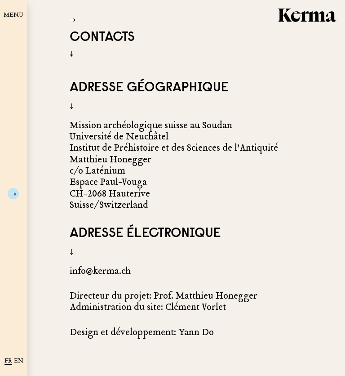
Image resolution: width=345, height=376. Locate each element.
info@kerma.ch (100, 271)
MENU (13, 14)
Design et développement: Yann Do (142, 332)
